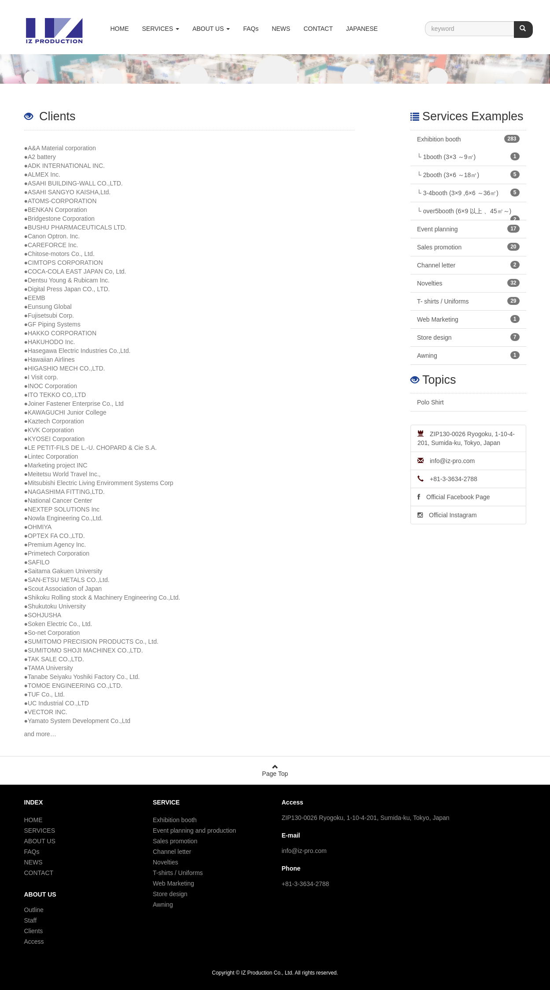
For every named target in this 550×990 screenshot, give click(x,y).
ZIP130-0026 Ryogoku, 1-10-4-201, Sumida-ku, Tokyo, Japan (466, 438)
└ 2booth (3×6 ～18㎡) (468, 174)
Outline (34, 909)
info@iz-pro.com (446, 460)
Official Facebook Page (453, 497)
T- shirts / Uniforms (468, 301)
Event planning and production (194, 830)
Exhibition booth (468, 139)
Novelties (468, 283)
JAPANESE (362, 28)
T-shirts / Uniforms (178, 872)
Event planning (468, 229)
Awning (468, 355)
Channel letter (468, 265)
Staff (30, 920)
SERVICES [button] (160, 28)
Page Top (275, 770)
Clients (33, 930)
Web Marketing (468, 319)
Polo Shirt (430, 402)
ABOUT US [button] (211, 28)
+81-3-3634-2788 (447, 478)
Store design (468, 337)
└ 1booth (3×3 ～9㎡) (468, 156)
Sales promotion (468, 247)
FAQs (250, 28)
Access (34, 941)
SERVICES (39, 830)
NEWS (281, 28)
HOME (120, 28)
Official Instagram (447, 515)
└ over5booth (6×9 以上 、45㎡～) (468, 214)
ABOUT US (39, 841)
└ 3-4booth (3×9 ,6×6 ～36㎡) (468, 193)
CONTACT (318, 28)
